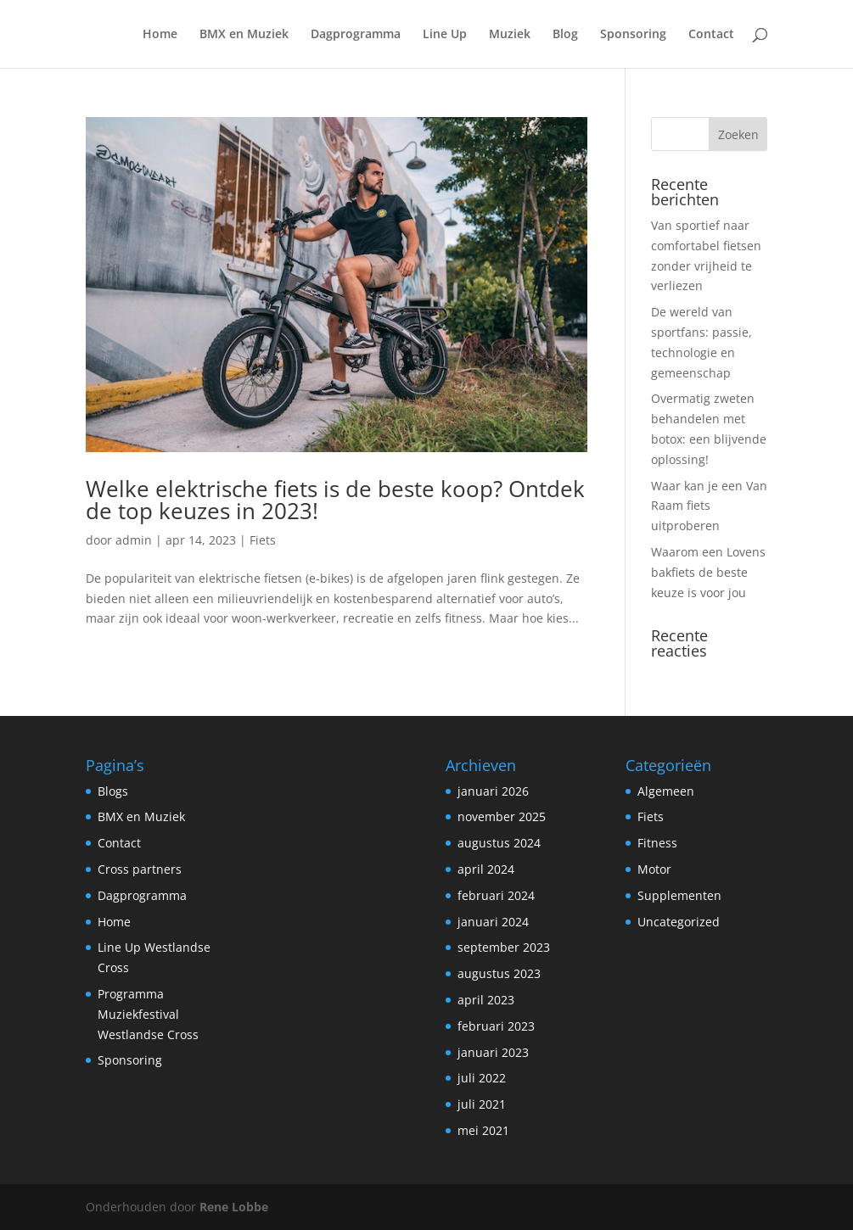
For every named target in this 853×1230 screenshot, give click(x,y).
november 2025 (501, 816)
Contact (711, 35)
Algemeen (665, 791)
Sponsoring (633, 35)
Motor (654, 869)
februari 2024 (496, 895)
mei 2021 (483, 1130)
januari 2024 (493, 922)
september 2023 (503, 947)
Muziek (509, 35)
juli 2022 (481, 1078)
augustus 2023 (499, 973)
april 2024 (485, 869)
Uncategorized (678, 922)
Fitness (657, 843)
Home (160, 35)
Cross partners (140, 869)
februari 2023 (496, 1026)
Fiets (263, 540)
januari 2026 (493, 791)
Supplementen (679, 895)
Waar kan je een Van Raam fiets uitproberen (709, 506)
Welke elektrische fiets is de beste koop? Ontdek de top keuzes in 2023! (335, 499)
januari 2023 (493, 1052)
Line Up (445, 35)
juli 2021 (481, 1104)
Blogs (113, 791)
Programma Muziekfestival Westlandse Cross (148, 1014)
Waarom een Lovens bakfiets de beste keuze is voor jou (708, 572)
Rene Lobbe (233, 1207)
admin (133, 540)
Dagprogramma (356, 35)
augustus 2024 (499, 843)
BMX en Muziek (244, 35)
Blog (565, 35)
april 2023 (485, 1000)
